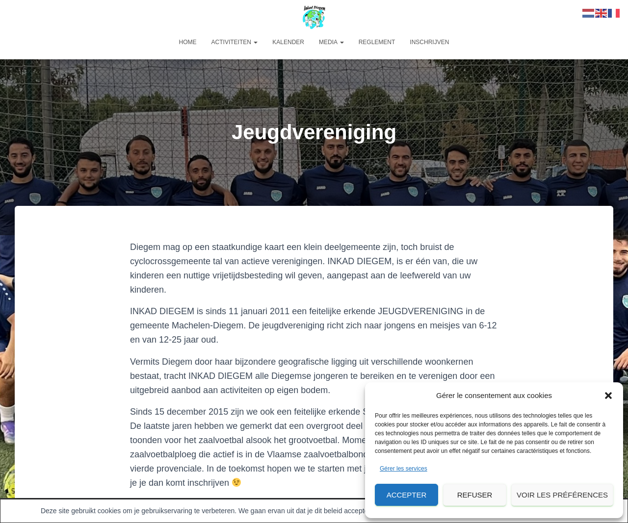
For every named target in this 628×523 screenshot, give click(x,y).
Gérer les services (403, 468)
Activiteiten (234, 42)
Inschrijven (429, 42)
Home (188, 42)
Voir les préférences (562, 495)
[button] (608, 395)
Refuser (475, 495)
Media (331, 42)
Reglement (377, 42)
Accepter (407, 495)
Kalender (288, 42)
